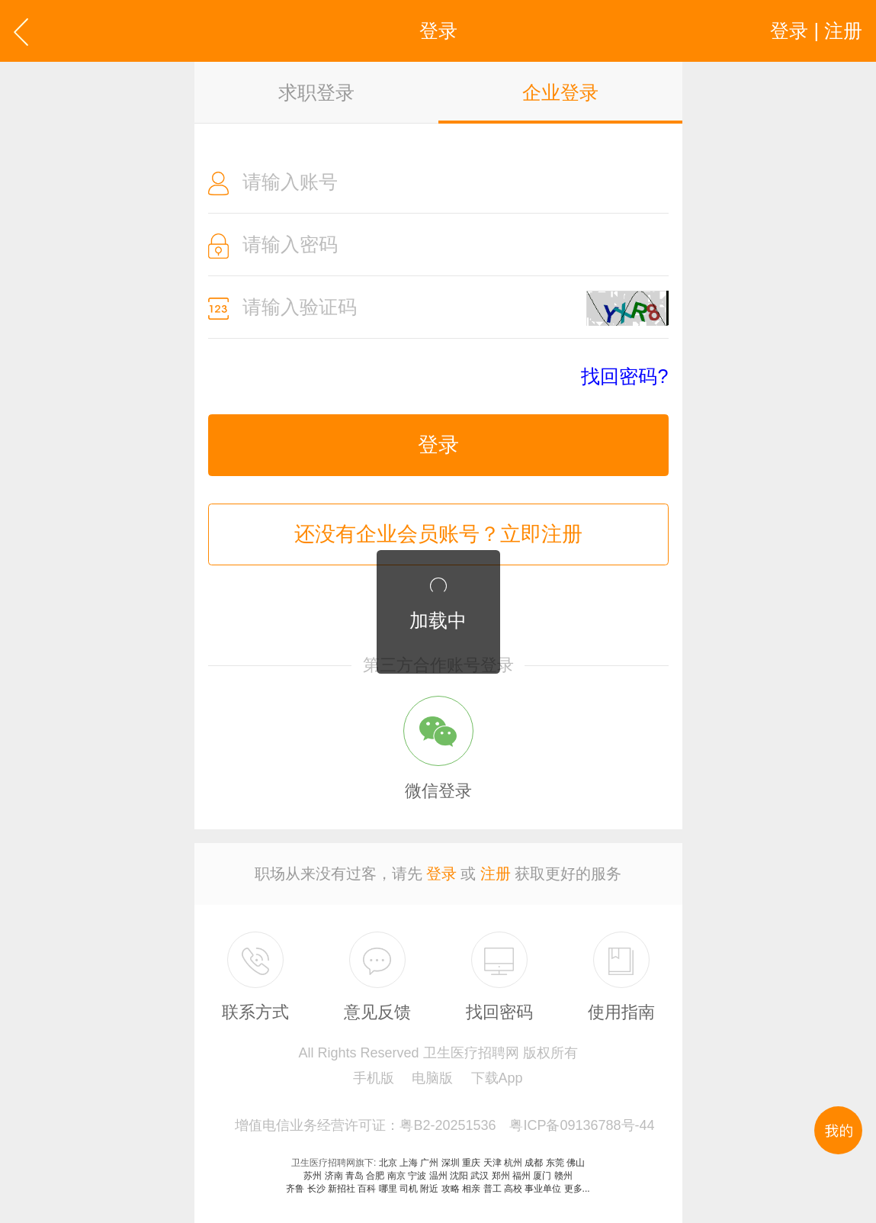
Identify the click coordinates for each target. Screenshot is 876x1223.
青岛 (354, 1175)
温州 (438, 1175)
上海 (408, 1162)
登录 (438, 444)
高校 (513, 1188)
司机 (408, 1188)
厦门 (542, 1175)
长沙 (316, 1188)
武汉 (479, 1175)
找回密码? (624, 376)
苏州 (312, 1175)
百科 (367, 1188)
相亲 (471, 1188)
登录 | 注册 (816, 30)
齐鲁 (295, 1188)
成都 (534, 1162)
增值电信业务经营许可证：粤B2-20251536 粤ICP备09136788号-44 (444, 1125)
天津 (492, 1162)
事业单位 (543, 1188)
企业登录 (560, 92)
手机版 (373, 1078)
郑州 (501, 1175)
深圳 (450, 1162)
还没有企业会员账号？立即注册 (438, 534)
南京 (396, 1175)
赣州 (563, 1175)
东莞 (555, 1162)
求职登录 (316, 92)
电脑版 (432, 1078)
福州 (521, 1175)
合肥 (375, 1175)
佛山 (575, 1162)
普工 (492, 1188)
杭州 (513, 1162)
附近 (429, 1188)
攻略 (450, 1188)
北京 (388, 1162)
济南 (334, 1175)
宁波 (417, 1175)
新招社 (341, 1188)
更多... (577, 1188)
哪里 (388, 1188)
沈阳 (459, 1175)
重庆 (471, 1162)
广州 (429, 1162)
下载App (497, 1078)
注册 (495, 873)
